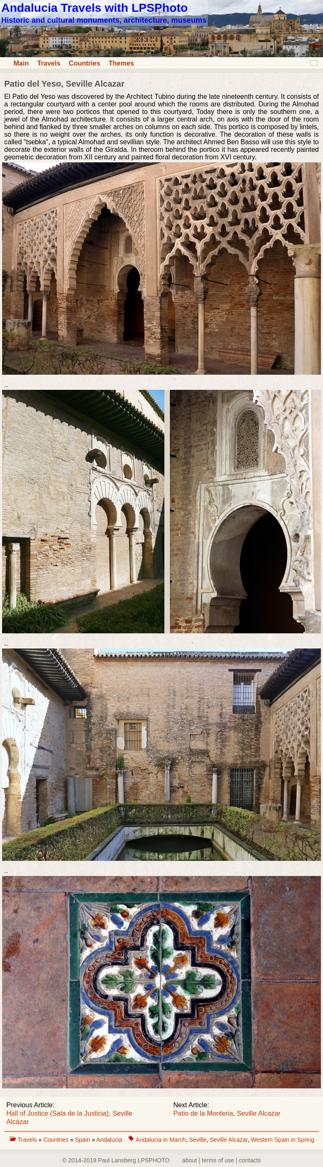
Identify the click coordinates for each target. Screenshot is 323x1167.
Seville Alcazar (228, 1139)
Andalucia (109, 1139)
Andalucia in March (161, 1139)
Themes (121, 63)
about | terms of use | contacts (221, 1160)
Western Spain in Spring (283, 1139)
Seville (197, 1139)
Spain (83, 1139)
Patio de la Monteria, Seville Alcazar (227, 1113)
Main (21, 63)
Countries (85, 63)
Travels (48, 63)
